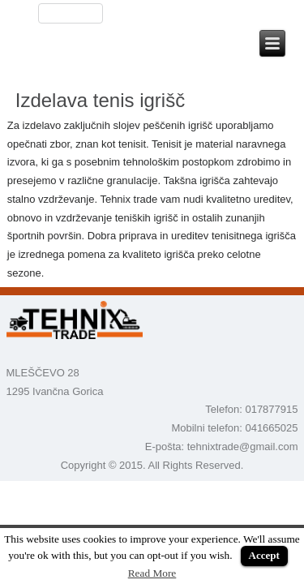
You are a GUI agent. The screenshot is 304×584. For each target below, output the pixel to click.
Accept (264, 555)
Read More (152, 573)
